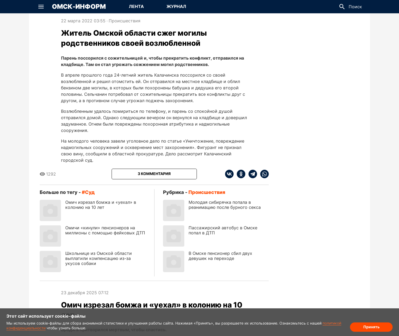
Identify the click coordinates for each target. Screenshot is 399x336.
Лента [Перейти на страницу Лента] (136, 6)
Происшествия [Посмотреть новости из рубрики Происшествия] (124, 20)
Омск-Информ (79, 6)
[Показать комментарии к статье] (154, 174)
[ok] (239, 174)
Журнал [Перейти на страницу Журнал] (176, 6)
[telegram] (251, 174)
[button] (41, 6)
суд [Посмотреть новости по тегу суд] (90, 192)
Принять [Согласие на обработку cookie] (371, 327)
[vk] (229, 174)
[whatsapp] (263, 174)
